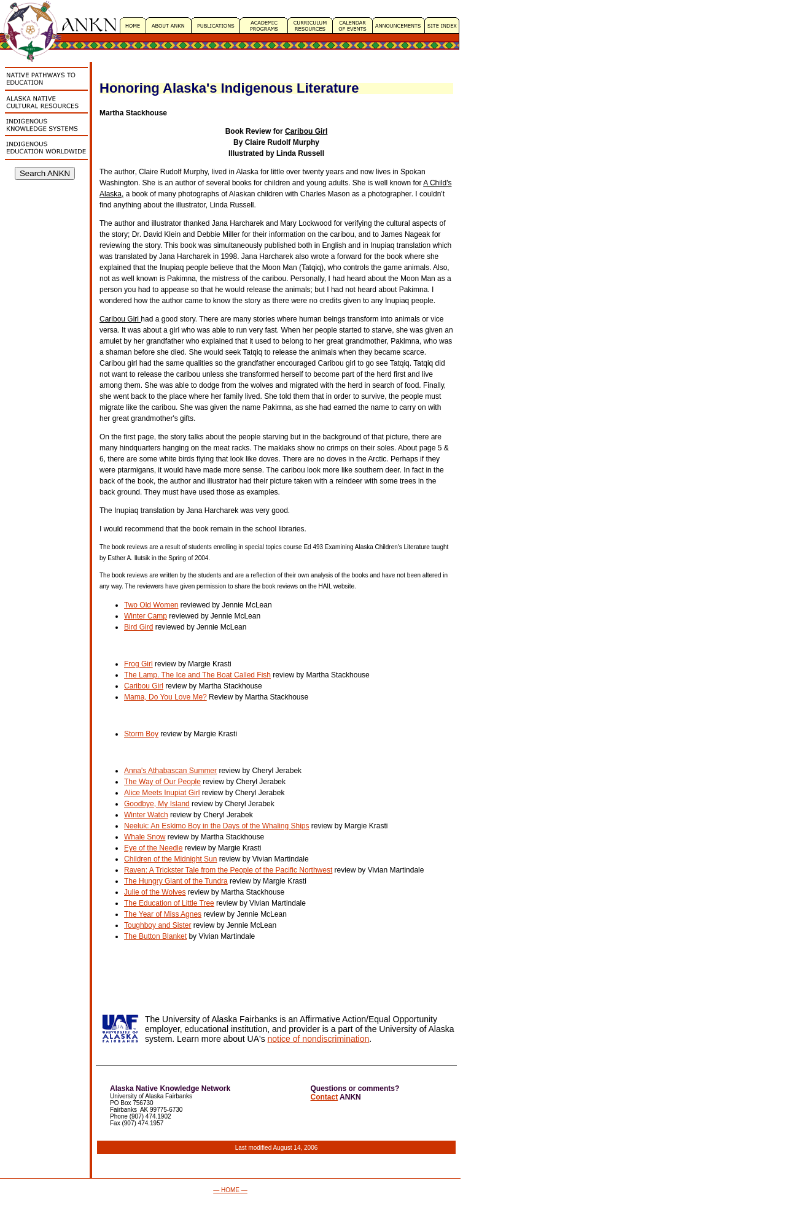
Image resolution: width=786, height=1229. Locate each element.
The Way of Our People (162, 781)
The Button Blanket (155, 936)
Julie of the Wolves (155, 892)
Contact (324, 1097)
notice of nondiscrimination (319, 1039)
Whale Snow (144, 837)
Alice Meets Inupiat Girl (162, 792)
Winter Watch (146, 815)
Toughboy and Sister (157, 925)
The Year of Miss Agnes (162, 914)
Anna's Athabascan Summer (170, 770)
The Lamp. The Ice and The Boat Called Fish (197, 675)
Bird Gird (138, 627)
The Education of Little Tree (169, 903)
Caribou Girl (143, 686)
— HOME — (230, 1190)
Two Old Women (151, 605)
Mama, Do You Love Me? (165, 697)
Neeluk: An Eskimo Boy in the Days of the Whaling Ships (216, 826)
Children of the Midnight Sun (170, 859)
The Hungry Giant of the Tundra (176, 881)
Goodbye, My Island (157, 803)
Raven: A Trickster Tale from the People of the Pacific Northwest (228, 870)
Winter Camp (145, 616)
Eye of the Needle (153, 848)
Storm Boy (141, 734)
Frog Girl (138, 664)
